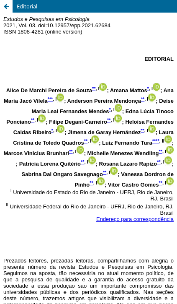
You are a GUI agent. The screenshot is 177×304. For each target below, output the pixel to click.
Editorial (27, 6)
